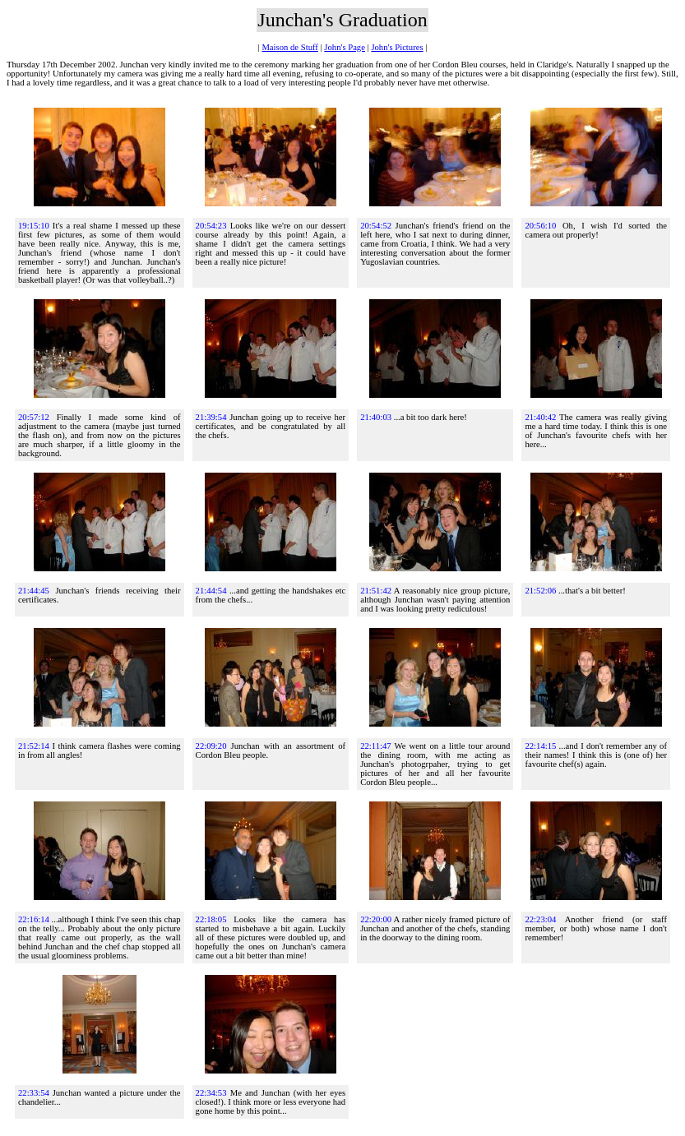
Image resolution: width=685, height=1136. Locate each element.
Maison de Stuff (289, 47)
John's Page (344, 47)
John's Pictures (397, 47)
